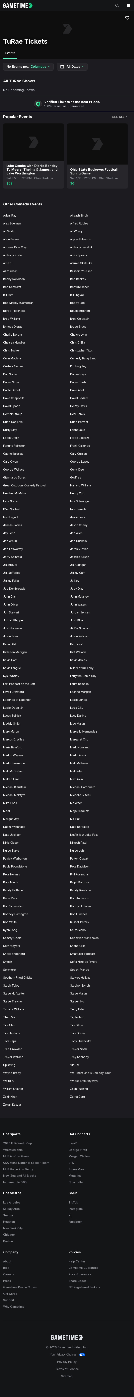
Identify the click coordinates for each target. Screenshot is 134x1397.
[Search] (117, 5)
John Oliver (10, 604)
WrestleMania (13, 1149)
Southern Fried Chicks (17, 977)
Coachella (76, 1182)
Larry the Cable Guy (83, 676)
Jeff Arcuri (10, 541)
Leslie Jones (78, 699)
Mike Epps (10, 803)
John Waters (78, 604)
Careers (8, 1274)
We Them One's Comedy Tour (90, 1072)
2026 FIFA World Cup (17, 1143)
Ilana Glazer (11, 501)
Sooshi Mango (79, 969)
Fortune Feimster (14, 445)
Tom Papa (10, 1041)
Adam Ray (9, 215)
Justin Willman (79, 636)
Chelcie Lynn (78, 334)
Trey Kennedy (79, 1057)
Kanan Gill (9, 644)
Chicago (9, 1234)
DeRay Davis (78, 406)
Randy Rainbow (80, 890)
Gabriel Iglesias (13, 453)
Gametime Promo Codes (20, 1287)
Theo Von (9, 1017)
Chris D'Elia (77, 342)
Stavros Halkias (80, 977)
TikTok (73, 1202)
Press (7, 1280)
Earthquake (77, 429)
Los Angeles (11, 1202)
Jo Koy (74, 580)
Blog (6, 1267)
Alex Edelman (12, 223)
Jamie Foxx (77, 517)
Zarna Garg (77, 1096)
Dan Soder (10, 374)
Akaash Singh (79, 215)
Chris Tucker (11, 350)
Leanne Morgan (80, 691)
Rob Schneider (13, 906)
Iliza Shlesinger (80, 501)
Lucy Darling (78, 715)
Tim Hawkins (11, 1033)
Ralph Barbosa (79, 882)
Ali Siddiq (9, 231)
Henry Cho (77, 493)
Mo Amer (76, 803)
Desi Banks (77, 414)
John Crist (9, 596)
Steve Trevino (12, 1001)
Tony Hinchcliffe (81, 1041)
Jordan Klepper (13, 620)
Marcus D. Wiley (13, 739)
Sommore (9, 969)
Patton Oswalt (79, 858)
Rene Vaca (10, 898)
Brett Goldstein (80, 318)
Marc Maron (11, 731)
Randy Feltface (13, 890)
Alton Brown (11, 239)
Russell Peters (79, 922)
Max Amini (76, 779)
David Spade (11, 406)
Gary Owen (10, 461)
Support (8, 1300)
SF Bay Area (11, 1208)
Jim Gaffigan (78, 564)
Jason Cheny (79, 525)
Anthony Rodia (12, 255)
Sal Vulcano (78, 930)
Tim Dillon (76, 1025)
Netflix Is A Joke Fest (84, 834)
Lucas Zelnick (12, 715)
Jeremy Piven (79, 549)
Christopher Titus (81, 350)
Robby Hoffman (80, 906)
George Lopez (80, 461)
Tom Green (77, 1033)
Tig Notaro (77, 1017)
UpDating (9, 1065)
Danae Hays (78, 374)
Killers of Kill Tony (82, 668)
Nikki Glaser (11, 842)
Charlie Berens (13, 334)
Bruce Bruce (78, 326)
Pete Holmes (11, 874)
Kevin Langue (12, 668)
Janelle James (12, 525)
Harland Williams (81, 485)
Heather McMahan (15, 493)
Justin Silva (10, 636)
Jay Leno (9, 533)
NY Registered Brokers (84, 1287)
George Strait (78, 1149)
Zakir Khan (10, 1096)
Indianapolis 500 (15, 1182)
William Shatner (13, 1088)
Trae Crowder (12, 1049)
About (7, 1261)
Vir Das (75, 1065)
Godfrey (75, 477)
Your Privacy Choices (63, 1354)
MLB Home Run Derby (18, 1169)
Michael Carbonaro (82, 787)
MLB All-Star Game (16, 1156)
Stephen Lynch (80, 985)
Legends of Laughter (17, 699)
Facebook (75, 1221)
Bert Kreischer (79, 287)
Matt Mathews (79, 763)
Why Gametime (13, 1306)
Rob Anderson (79, 898)
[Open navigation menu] (128, 5)
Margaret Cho (79, 739)
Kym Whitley (11, 676)
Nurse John (77, 850)
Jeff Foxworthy (13, 549)
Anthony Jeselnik (81, 247)
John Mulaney (79, 596)
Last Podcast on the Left (19, 684)
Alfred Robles (79, 223)
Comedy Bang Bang (83, 358)
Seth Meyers (11, 945)
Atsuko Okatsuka (81, 263)
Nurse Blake (11, 850)
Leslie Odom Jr (13, 707)
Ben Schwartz (12, 287)
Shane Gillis (77, 945)
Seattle (8, 1215)
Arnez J (8, 263)
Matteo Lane (11, 779)
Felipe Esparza (80, 437)
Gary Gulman (78, 453)
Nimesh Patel (78, 842)
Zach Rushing (79, 1088)
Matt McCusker (13, 771)
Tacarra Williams (14, 1009)
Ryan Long (10, 930)
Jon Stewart (11, 612)
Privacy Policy (67, 1361)
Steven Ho (77, 1001)
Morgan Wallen (79, 1156)
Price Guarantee (80, 1274)
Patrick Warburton (15, 858)
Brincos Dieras (12, 326)
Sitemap (67, 1376)
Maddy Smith (11, 723)
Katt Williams (78, 652)
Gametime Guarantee (84, 1267)
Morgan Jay (11, 818)
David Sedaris (79, 398)
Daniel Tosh (78, 382)
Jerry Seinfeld (12, 556)
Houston (9, 1221)
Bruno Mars (77, 1169)
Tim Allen (9, 1025)
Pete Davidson (80, 866)
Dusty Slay (10, 429)
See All (120, 116)
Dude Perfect (79, 422)
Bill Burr (8, 295)
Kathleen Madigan (15, 652)
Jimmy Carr (77, 572)
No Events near (28, 66)
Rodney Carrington (15, 914)
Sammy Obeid (12, 938)
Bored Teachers (14, 310)
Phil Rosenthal (79, 874)
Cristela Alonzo (13, 366)
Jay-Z (73, 1143)
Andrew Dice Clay (15, 247)
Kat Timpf (76, 644)
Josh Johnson (12, 628)
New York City (13, 1228)
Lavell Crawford (13, 691)
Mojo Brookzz (79, 811)
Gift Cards (10, 1293)
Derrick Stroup (12, 414)
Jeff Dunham (78, 541)
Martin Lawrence (14, 763)
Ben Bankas (78, 279)
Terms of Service (67, 1369)
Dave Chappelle (14, 398)
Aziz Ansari (10, 271)
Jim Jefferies (11, 572)
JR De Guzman (80, 628)
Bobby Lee (77, 302)
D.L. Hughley (78, 366)
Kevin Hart (10, 660)
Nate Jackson (12, 834)
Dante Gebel (11, 390)
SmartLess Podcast (82, 953)
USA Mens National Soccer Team (26, 1162)
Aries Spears (78, 255)
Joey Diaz (77, 588)
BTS (71, 1162)
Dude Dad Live (13, 422)
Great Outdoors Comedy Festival (24, 485)
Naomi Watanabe (14, 826)
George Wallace (14, 469)
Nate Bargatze (79, 826)
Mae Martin (77, 723)
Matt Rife (76, 771)
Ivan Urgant (10, 517)
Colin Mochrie (12, 358)
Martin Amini (78, 755)
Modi (6, 811)
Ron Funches (78, 914)
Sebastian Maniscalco (84, 938)
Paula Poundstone (15, 866)
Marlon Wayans (13, 755)
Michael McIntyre (14, 795)
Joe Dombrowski (14, 588)
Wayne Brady (12, 1072)
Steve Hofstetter (14, 993)
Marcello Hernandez (83, 731)
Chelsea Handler (14, 342)
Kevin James (78, 660)
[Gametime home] (20, 5)
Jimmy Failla (11, 580)
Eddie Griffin (11, 437)
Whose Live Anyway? (84, 1080)
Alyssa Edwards (80, 239)
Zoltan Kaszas (12, 1104)
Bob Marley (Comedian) (19, 302)
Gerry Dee (77, 469)
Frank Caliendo (80, 445)
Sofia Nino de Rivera (83, 961)
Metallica (75, 1175)
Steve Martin (78, 993)
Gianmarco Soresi (14, 477)
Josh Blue (76, 620)
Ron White (10, 922)
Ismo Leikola (78, 509)
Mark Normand (80, 747)
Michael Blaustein (14, 787)
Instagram (76, 1208)
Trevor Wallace (13, 1057)
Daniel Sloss (11, 382)
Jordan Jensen (80, 612)
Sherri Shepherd (14, 953)
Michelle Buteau (80, 795)
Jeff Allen (76, 533)
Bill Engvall (77, 295)
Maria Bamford (12, 747)
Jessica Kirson (79, 556)
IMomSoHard (11, 509)
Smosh (7, 961)
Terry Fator (77, 1009)
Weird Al (8, 1080)
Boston (8, 1241)
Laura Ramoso (79, 684)
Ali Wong (76, 231)
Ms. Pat (75, 818)
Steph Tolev (11, 985)
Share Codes (78, 1280)
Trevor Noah (78, 1049)
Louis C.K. (76, 707)
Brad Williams (12, 318)
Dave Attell (77, 390)
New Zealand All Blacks (19, 1175)
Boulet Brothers (80, 310)
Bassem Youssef (81, 271)
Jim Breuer (10, 564)
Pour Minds (10, 882)
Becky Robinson (14, 279)
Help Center (77, 1261)
